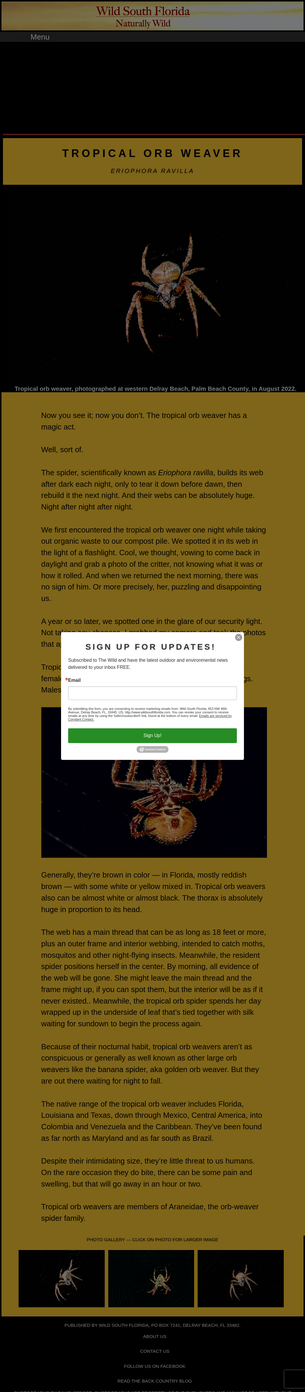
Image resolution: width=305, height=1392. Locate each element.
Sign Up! (152, 735)
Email (74, 680)
